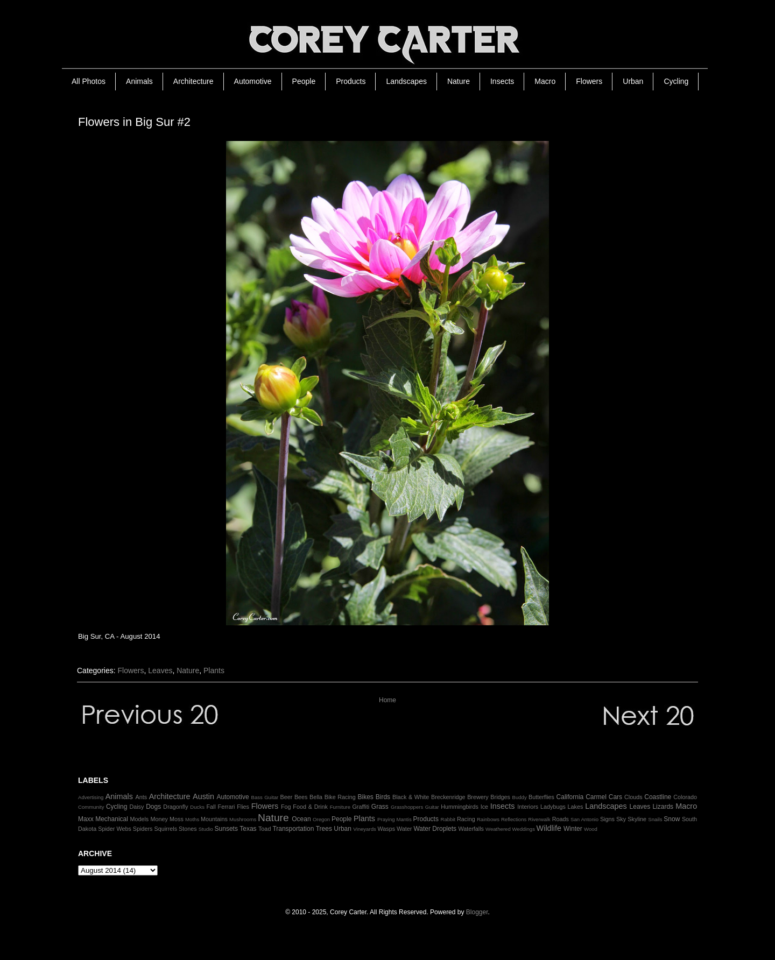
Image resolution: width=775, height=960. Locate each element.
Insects (502, 81)
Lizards (662, 806)
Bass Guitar (265, 797)
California (570, 797)
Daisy (136, 806)
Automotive (253, 81)
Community (91, 807)
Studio (206, 829)
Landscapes (406, 81)
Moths (192, 819)
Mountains (214, 819)
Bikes (365, 797)
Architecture (193, 81)
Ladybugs (553, 806)
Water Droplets (434, 828)
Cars (615, 797)
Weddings (523, 829)
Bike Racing (340, 797)
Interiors (527, 806)
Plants (213, 670)
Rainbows (488, 819)
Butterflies (541, 797)
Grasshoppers (407, 807)
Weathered (498, 829)
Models (139, 819)
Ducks (197, 807)
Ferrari (226, 806)
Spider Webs (114, 828)
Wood (590, 829)
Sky (621, 819)
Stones (188, 828)
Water (404, 828)
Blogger (477, 912)
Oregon (321, 819)
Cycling (676, 81)
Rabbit (447, 819)
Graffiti (360, 806)
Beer (286, 797)
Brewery (478, 797)
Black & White (410, 797)
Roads (560, 819)
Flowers (589, 81)
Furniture (340, 807)
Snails (655, 819)
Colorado (685, 797)
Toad (264, 828)
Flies (243, 806)
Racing (466, 819)
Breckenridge (448, 797)
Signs (607, 819)
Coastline (657, 797)
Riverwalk (539, 819)
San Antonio (584, 819)
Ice (484, 806)
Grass (380, 806)
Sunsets (226, 828)
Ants (141, 797)
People (304, 81)
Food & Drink (310, 806)
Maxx (86, 819)
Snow (672, 819)
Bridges (500, 797)
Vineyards (364, 829)
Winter (572, 828)
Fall (210, 806)
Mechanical (111, 819)
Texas (247, 828)
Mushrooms (242, 819)
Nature (458, 81)
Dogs (153, 806)
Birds (383, 797)
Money (158, 819)
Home (387, 700)
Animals (139, 81)
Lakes (575, 806)
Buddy (519, 797)
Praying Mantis (394, 819)
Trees (324, 828)
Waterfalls (471, 828)
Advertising (90, 797)
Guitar (432, 807)
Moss (177, 819)
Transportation (293, 828)
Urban (633, 81)
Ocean (301, 819)
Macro (544, 81)
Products (350, 81)
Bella (315, 797)
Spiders (143, 828)
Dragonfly (175, 806)
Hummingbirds (459, 806)
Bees (301, 797)
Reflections (513, 819)
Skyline (637, 819)
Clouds (633, 797)
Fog (286, 806)
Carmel (596, 797)
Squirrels (165, 828)
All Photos (88, 81)
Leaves (160, 670)
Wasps (386, 828)
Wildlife (549, 828)
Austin (203, 796)
